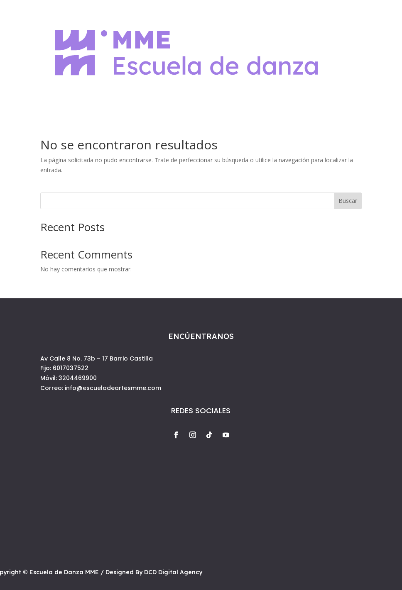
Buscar (347, 201)
